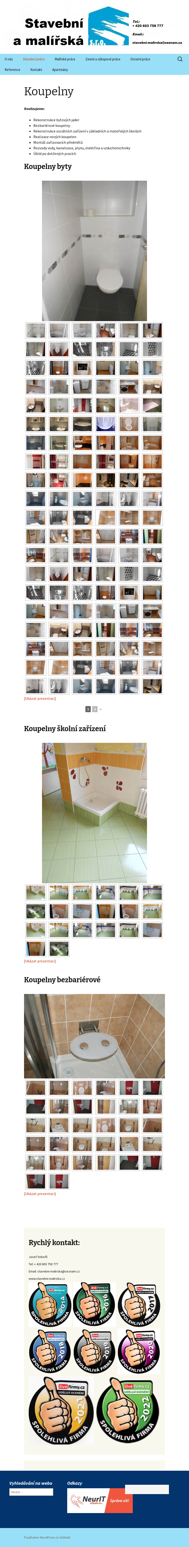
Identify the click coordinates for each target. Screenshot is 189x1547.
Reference (12, 69)
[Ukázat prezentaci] (40, 698)
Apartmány (60, 69)
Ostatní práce (140, 59)
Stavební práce (34, 59)
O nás (9, 59)
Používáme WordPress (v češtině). (47, 1537)
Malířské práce (65, 59)
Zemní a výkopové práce (102, 59)
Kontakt (36, 69)
